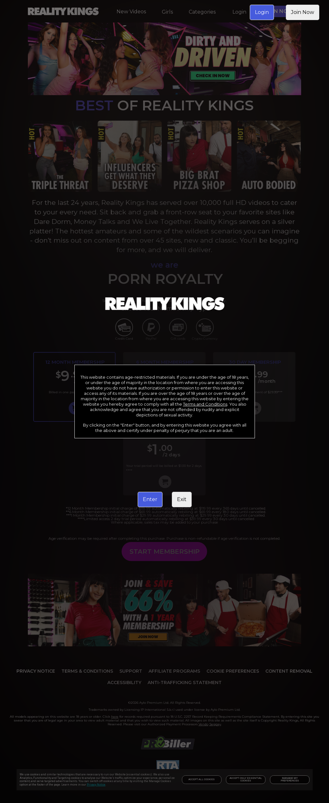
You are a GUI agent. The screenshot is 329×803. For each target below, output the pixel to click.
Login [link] (262, 12)
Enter (150, 499)
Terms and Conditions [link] (205, 404)
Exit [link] (182, 499)
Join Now (302, 12)
